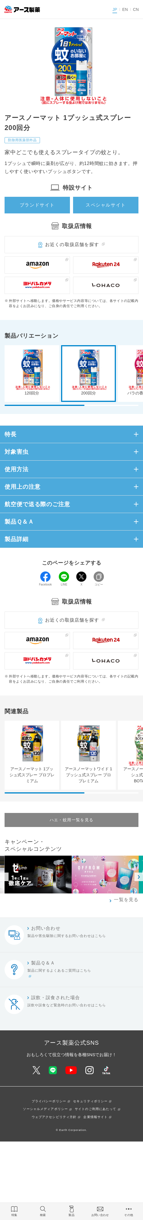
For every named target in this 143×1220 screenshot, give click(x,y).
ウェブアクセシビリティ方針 (54, 1117)
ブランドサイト (37, 205)
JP (114, 9)
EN (125, 9)
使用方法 (17, 469)
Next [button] (138, 877)
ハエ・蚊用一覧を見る (72, 820)
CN (136, 9)
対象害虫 (17, 452)
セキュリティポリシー (90, 1101)
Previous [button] (4, 877)
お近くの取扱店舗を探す (72, 244)
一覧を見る (126, 899)
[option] (105, 874)
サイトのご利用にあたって (95, 1109)
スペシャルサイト (106, 205)
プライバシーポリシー (49, 1101)
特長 (11, 434)
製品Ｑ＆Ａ (19, 521)
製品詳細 (17, 539)
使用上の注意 (22, 487)
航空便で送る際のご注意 (37, 504)
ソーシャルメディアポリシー (45, 1109)
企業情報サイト (95, 1117)
